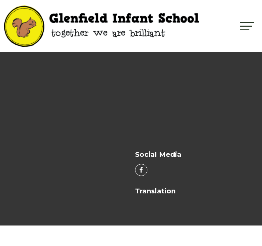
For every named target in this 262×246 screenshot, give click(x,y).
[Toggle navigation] (247, 26)
